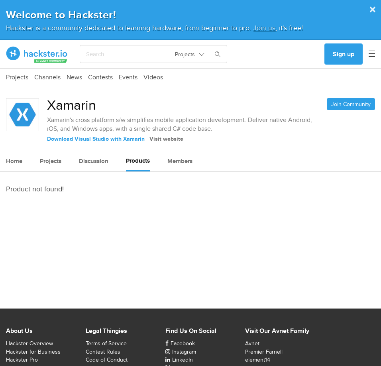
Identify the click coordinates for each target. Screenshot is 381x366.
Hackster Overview (29, 343)
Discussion (93, 161)
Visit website (166, 139)
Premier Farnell (264, 352)
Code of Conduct (107, 360)
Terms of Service (106, 343)
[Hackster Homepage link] (37, 54)
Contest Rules (103, 352)
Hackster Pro (22, 360)
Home (14, 161)
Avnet (252, 343)
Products (138, 160)
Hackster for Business (33, 352)
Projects (17, 77)
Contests (100, 77)
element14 (257, 360)
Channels (47, 77)
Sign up (343, 54)
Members (179, 161)
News (74, 77)
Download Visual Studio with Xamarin (96, 139)
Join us (264, 28)
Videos (153, 77)
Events (128, 77)
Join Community (351, 104)
